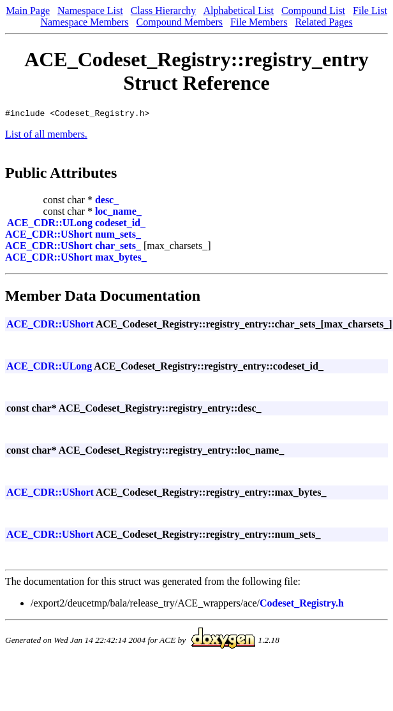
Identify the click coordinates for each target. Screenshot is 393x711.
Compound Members (180, 22)
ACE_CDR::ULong (50, 224)
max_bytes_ (121, 259)
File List (370, 10)
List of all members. (46, 136)
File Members (258, 22)
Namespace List (90, 10)
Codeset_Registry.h (302, 605)
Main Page (28, 10)
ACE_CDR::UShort (49, 236)
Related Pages (323, 22)
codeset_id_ (120, 224)
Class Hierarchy (163, 10)
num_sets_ (118, 236)
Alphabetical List (238, 10)
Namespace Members (84, 22)
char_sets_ (118, 247)
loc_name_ (118, 213)
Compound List (313, 10)
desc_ (107, 201)
